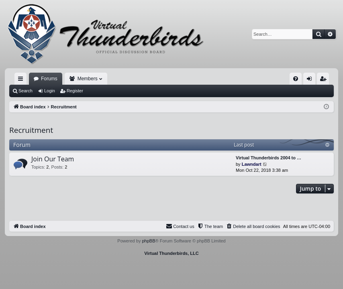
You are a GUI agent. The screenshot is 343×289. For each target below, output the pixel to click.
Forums (49, 78)
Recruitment (31, 130)
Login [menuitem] (311, 80)
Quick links (22, 80)
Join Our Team (52, 159)
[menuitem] (296, 79)
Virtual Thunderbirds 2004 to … (268, 157)
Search (25, 90)
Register (75, 90)
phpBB (148, 240)
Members (88, 78)
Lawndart (251, 164)
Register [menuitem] (325, 80)
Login (49, 90)
